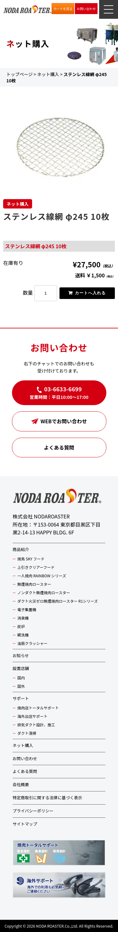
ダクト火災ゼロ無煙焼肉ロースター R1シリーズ (57, 601)
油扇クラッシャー (32, 643)
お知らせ (21, 655)
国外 (21, 686)
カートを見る (62, 8)
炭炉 (21, 626)
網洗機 (23, 634)
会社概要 (21, 784)
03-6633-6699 (63, 389)
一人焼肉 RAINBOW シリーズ (41, 575)
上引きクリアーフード (36, 567)
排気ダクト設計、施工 (36, 724)
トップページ (19, 74)
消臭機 (23, 617)
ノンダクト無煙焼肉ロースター (43, 592)
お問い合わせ (86, 8)
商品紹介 (21, 549)
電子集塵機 (26, 609)
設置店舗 (21, 668)
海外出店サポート (32, 716)
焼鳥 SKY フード (30, 558)
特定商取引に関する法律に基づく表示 (47, 798)
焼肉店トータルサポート (38, 707)
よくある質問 (59, 447)
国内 (21, 677)
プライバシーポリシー (33, 811)
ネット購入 (48, 74)
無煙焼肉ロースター (34, 584)
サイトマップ (25, 824)
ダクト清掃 (26, 733)
